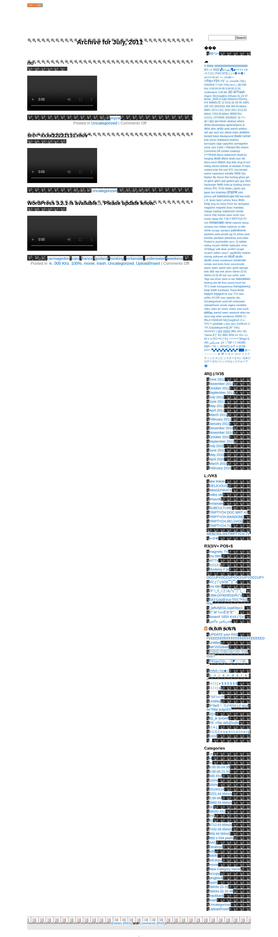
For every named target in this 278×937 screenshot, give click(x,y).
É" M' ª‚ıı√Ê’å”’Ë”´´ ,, (224, 612)
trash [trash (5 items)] (213, 290)
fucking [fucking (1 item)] (234, 177)
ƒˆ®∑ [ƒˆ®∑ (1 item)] (225, 338)
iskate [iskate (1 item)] (228, 188)
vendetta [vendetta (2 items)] (241, 305)
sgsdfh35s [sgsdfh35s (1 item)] (235, 252)
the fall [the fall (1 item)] (217, 282)
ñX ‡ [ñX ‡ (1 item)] (206, 338)
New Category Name (225, 869)
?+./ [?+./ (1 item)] (243, 117)
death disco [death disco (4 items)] (221, 158)
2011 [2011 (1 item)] (234, 110)
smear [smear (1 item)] (215, 260)
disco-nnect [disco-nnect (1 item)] (210, 162)
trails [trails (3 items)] (213, 286)
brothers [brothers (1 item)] (234, 139)
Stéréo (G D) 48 (221, 891)
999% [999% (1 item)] (207, 110)
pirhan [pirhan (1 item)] (240, 234)
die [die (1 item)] (243, 158)
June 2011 (217, 401)
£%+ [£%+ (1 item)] (239, 331)
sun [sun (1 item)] (229, 275)
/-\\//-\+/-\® (216, 697)
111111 (214, 565)
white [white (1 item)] (219, 316)
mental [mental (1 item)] (239, 211)
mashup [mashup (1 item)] (217, 211)
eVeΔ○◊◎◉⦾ (219, 671)
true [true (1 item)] (230, 293)
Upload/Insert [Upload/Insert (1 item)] (211, 305)
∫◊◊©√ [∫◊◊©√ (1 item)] (207, 350)
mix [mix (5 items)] (214, 215)
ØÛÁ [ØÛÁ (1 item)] (231, 335)
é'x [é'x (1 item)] (236, 335)
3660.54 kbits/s (220, 802)
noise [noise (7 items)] (222, 226)
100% (76, 263)
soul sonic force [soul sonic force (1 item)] (221, 264)
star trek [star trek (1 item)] (219, 271)
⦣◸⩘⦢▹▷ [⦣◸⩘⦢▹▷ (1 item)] (236, 353)
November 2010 (221, 432)
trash (101, 263)
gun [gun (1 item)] (237, 181)
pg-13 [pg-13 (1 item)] (232, 234)
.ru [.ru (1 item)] (226, 81)
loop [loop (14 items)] (207, 203)
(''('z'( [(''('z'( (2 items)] (211, 73)
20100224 (216, 789)
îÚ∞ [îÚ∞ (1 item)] (241, 335)
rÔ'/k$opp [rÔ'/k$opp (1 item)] (209, 249)
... (210, 740)
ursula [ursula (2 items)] (223, 305)
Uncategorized (104, 123)
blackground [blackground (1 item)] (226, 136)
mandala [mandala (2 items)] (238, 207)
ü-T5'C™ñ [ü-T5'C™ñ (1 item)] (215, 338)
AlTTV (213, 560)
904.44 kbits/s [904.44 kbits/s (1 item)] (239, 106)
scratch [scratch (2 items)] (208, 252)
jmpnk (115, 118)
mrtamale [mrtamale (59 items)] (216, 222)
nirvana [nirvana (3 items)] (208, 226)
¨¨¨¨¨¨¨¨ (213, 692)
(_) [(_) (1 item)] (230, 73)
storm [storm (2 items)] (228, 271)
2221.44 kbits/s (220, 794)
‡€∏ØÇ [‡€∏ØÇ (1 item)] (241, 342)
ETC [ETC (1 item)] (231, 169)
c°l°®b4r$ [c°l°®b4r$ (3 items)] (210, 154)
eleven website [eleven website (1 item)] (220, 166)
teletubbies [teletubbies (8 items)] (243, 279)
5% (211, 816)
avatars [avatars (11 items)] (244, 132)
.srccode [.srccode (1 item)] (234, 81)
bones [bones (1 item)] (213, 139)
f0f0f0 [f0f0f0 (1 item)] (237, 173)
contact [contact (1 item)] (225, 151)
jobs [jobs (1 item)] (240, 192)
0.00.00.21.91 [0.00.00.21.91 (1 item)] (233, 88)
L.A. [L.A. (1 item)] (206, 200)
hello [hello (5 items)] (220, 184)
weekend (175, 258)
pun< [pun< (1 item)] (232, 241)
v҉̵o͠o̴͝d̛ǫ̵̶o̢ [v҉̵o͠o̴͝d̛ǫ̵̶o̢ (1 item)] (208, 312)
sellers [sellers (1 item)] (217, 252)
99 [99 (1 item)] (240, 102)
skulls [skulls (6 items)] (239, 256)
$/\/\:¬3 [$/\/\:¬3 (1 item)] (208, 69)
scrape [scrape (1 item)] (240, 249)
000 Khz (61, 263)
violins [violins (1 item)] (232, 308)
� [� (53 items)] (206, 366)
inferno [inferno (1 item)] (208, 188)
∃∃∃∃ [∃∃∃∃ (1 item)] (216, 69)
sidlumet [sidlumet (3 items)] (218, 256)
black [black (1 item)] (216, 136)
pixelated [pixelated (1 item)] (219, 237)
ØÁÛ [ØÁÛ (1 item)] (225, 335)
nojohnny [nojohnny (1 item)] (232, 226)
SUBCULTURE (220, 508)
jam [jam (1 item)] (243, 188)
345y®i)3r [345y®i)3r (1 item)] (219, 106)
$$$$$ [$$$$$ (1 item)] (210, 65)
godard (101, 258)
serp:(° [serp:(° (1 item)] (225, 252)
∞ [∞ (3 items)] (237, 346)
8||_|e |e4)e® (218, 718)
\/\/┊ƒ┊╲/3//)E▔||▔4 (223, 582)
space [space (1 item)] (207, 267)
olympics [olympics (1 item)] (225, 230)
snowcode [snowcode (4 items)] (239, 260)
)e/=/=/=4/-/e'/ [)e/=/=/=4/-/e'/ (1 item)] (211, 77)
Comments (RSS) (152, 923)
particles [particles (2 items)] (209, 234)
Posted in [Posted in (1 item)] (209, 241)
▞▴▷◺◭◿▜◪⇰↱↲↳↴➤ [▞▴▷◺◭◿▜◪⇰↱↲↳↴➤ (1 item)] (234, 69)
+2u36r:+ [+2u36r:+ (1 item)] (229, 77)
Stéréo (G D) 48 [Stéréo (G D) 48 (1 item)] (213, 275)
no (30, 63)
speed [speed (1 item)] (222, 267)
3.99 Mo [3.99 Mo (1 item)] (222, 92)
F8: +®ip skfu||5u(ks (224, 723)
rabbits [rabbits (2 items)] (243, 241)
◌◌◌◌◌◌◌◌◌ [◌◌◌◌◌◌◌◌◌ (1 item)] (210, 353)
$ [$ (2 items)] (205, 65)
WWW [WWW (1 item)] (238, 316)
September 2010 (221, 441)
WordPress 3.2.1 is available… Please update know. (91, 203)
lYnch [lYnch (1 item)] (230, 203)
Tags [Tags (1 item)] (207, 279)
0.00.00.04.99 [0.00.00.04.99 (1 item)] (216, 88)
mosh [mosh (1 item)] (236, 215)
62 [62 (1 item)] (233, 102)
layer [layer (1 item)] (219, 200)
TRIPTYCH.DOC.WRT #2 (228, 512)
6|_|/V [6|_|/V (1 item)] (241, 96)
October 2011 (219, 388)
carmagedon (58, 258)
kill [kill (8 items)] (237, 196)
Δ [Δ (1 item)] (248, 338)
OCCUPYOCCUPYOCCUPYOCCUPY (235, 577)
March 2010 (218, 463)
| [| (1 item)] (216, 331)
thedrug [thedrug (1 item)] (208, 282)
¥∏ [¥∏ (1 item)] (245, 331)
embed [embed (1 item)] (208, 169)
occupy (214, 873)
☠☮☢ (213, 538)
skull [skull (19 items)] (231, 256)
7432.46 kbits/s (220, 829)
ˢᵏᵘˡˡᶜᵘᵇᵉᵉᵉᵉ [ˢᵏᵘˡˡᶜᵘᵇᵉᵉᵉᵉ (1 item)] (234, 338)
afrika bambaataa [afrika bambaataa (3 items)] (214, 124)
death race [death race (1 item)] (235, 158)
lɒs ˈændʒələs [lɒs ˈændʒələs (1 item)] (241, 203)
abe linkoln (217, 481)
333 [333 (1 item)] (211, 106)
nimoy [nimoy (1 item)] (245, 222)
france (87, 258)
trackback (216, 896)
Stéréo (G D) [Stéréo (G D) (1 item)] (240, 271)
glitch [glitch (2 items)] (217, 181)
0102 (213, 736)
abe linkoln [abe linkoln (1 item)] (220, 121)
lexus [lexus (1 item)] (235, 200)
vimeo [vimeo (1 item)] (224, 308)
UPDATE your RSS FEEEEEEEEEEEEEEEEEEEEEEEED (236, 636)
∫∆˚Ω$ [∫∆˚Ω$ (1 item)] (242, 346)
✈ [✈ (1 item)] (229, 353)
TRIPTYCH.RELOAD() (226, 521)
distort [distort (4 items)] (221, 162)
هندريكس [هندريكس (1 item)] (214, 342)
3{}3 (212, 714)
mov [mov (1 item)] (242, 215)
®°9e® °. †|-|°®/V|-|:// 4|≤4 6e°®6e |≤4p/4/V (227, 707)
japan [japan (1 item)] (207, 192)
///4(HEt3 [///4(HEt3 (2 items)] (209, 84)
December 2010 (221, 428)
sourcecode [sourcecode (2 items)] (237, 264)
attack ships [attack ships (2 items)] (231, 132)
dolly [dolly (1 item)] (234, 162)
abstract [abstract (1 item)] (231, 121)
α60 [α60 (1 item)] (206, 342)
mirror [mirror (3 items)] (207, 214)
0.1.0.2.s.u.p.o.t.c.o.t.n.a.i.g (229, 731)
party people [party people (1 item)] (222, 234)
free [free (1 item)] (227, 177)
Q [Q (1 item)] (237, 241)
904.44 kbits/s (219, 833)
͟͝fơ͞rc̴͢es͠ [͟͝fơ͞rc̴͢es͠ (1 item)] (243, 338)
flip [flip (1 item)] (214, 177)
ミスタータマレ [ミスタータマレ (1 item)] (233, 358)
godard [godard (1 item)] (230, 181)
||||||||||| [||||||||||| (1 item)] (226, 331)
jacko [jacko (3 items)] (237, 188)
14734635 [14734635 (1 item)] (219, 117)
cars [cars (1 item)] (213, 147)
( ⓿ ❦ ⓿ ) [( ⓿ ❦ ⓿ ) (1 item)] (239, 73)
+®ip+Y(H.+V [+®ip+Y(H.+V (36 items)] (214, 81)
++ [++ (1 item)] (221, 77)
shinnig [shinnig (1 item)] (208, 256)
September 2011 (221, 393)
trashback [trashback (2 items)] (223, 290)
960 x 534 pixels (221, 838)
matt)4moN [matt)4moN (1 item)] (229, 211)
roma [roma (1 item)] (244, 245)
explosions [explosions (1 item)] (218, 173)
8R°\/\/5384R (219, 647)
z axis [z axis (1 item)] (227, 323)
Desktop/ (216, 847)
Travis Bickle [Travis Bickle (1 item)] (237, 290)
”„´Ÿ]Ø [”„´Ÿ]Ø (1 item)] (228, 342)
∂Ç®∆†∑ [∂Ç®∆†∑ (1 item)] (225, 346)
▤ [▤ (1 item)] (246, 350)
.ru (211, 754)
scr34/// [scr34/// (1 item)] (231, 249)
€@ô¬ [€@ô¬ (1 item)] (207, 346)
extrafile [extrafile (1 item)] (229, 173)
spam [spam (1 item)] (215, 267)
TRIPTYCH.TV (220, 526)
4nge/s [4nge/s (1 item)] (208, 96)
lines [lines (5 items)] (241, 200)
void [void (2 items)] (239, 308)
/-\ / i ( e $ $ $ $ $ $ (223, 683)
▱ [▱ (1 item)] (249, 350)
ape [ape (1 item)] (211, 132)
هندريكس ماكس (220, 621)
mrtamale (134, 258)
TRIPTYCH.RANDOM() (226, 517)
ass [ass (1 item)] (222, 132)
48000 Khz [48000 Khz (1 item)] (236, 113)
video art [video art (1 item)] (215, 308)
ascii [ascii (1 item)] (216, 132)
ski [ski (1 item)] (225, 256)
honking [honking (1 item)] (237, 184)
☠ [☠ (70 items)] (222, 354)
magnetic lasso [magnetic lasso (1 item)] (224, 207)
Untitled (215, 643)
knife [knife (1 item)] (247, 196)
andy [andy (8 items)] (220, 128)
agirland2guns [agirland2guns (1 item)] (234, 124)
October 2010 (219, 437)
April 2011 (216, 410)
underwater (155, 258)
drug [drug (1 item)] (239, 162)
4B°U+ (214, 53)
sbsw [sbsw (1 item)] (224, 249)
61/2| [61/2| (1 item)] (228, 102)
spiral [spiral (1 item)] (235, 267)
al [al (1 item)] (243, 124)
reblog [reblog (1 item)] (207, 245)
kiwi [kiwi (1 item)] (242, 196)
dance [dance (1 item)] (220, 154)
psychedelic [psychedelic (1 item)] (221, 241)
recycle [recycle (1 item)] (216, 245)
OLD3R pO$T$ (222, 629)
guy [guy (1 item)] (242, 181)
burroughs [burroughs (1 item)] (209, 143)
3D (211, 807)
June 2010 (217, 450)
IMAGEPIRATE (220, 490)
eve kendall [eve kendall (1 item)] (240, 169)
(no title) (215, 556)
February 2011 (220, 419)
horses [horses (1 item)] (246, 184)
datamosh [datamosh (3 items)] (230, 154)
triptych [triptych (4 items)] (208, 294)
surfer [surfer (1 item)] (236, 275)
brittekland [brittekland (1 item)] (223, 139)
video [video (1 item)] (207, 308)
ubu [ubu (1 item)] (238, 297)
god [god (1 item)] (223, 181)
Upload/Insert (148, 263)
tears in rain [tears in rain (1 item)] (228, 279)
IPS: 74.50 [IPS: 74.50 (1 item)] (218, 188)
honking (117, 258)
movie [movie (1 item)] (207, 218)
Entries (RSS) (122, 923)
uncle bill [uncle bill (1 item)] (226, 301)
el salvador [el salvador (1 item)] (235, 166)
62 (211, 820)
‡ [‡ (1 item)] (235, 342)
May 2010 (216, 455)
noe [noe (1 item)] (216, 226)
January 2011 (219, 424)
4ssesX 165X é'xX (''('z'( (227, 617)
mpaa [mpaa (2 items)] (215, 218)
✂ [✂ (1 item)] (226, 353)
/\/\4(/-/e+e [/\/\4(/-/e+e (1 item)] (229, 84)
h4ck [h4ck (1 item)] (248, 181)
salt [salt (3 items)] (218, 248)
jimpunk (215, 499)
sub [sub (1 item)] (225, 275)
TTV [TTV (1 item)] (235, 293)
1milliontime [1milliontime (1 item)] (210, 92)
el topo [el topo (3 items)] (246, 165)
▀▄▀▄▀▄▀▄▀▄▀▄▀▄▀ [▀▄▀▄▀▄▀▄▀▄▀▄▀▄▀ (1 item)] (224, 350)
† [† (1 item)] (233, 342)
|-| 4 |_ (214, 727)
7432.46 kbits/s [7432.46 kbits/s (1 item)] (220, 113)
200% (213, 785)
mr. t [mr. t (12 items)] (222, 218)
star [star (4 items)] (212, 271)
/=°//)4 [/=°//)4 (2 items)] (218, 84)
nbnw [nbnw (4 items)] (228, 222)
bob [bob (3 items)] (206, 139)
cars (75, 258)
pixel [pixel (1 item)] (247, 234)
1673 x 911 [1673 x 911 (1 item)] (217, 110)
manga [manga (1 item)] (208, 211)
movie (89, 263)
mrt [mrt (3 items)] (206, 222)
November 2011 (221, 384)
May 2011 (216, 406)
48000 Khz (217, 811)
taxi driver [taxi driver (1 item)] (215, 279)
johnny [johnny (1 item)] (207, 196)
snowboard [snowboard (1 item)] (226, 260)
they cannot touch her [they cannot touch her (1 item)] (234, 282)
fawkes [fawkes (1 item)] (208, 177)
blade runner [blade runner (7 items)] (242, 136)
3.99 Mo (215, 798)
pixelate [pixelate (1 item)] (208, 237)
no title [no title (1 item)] (241, 226)
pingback (216, 878)
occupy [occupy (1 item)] (216, 230)
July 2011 (216, 397)
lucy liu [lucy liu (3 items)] (215, 203)
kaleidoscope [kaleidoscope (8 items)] (225, 196)
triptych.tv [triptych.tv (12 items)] (220, 294)
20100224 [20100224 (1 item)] (230, 117)
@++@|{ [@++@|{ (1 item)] (209, 121)
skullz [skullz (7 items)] (207, 260)
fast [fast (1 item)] (244, 173)
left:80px (215, 860)
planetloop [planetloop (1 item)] (230, 237)
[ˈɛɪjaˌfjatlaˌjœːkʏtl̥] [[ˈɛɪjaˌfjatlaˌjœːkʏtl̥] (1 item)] (218, 327)
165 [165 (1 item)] (206, 106)
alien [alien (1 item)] (213, 128)
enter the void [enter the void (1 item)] (220, 169)
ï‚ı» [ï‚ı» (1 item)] (246, 335)
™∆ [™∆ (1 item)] (214, 346)
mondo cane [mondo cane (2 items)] (224, 215)
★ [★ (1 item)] (219, 353)
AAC (212, 842)
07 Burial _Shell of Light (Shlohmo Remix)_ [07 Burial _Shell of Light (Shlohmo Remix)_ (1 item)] (226, 97)
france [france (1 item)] (220, 177)
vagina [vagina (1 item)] (231, 305)
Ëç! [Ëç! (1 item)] (220, 335)
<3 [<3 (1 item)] (205, 73)
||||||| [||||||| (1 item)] (220, 331)
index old (216, 495)
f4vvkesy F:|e (219, 569)
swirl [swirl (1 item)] (242, 275)
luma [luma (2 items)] (223, 203)
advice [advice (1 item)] (240, 121)
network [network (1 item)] (236, 222)
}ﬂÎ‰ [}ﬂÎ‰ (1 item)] (233, 331)
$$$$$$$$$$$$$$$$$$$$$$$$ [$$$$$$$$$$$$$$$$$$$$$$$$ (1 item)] (230, 65)
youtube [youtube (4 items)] (218, 323)
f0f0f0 (213, 856)
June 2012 (217, 379)
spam (213, 882)
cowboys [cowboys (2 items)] (235, 151)
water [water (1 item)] (225, 312)
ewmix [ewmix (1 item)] (207, 173)
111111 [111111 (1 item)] (208, 117)
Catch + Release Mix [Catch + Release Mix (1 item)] (228, 147)
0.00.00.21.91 (219, 771)
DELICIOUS (218, 486)
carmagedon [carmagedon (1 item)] (241, 143)
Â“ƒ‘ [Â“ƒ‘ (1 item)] (215, 335)
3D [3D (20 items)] (230, 92)
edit (212, 851)
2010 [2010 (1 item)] (227, 110)
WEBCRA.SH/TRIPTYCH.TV (228, 534)
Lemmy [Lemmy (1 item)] (227, 200)
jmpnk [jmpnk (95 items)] (232, 192)
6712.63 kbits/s (220, 825)
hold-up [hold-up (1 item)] (228, 184)
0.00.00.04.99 (219, 767)
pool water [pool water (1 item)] (242, 237)
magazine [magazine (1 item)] (209, 207)
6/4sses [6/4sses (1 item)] (232, 96)
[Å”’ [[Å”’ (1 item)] (231, 327)
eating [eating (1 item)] (207, 166)
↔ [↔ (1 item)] (218, 346)
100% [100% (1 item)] (246, 102)
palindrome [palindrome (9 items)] (238, 230)
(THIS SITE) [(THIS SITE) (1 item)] (221, 73)
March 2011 (218, 415)
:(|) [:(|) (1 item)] (238, 117)
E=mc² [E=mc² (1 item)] (247, 162)
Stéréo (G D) (218, 887)
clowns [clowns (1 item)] (244, 147)
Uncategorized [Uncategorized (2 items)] (212, 301)
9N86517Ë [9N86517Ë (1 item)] (214, 102)
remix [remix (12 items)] (224, 245)
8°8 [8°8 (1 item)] (206, 102)
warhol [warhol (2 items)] (217, 312)
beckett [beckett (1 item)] (208, 136)
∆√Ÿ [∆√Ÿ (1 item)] (233, 346)
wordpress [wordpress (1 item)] (228, 316)
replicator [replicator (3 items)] (235, 245)
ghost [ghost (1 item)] (242, 177)
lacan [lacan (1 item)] (212, 200)
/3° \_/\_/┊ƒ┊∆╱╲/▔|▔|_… (227, 591)
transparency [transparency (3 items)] (225, 286)
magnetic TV (218, 551)
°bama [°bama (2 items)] (208, 335)
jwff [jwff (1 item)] (214, 196)
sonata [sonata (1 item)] (208, 264)
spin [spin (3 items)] (229, 267)
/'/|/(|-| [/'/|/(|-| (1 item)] (243, 81)
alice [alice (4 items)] (207, 128)
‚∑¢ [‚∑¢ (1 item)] (222, 342)
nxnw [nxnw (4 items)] (207, 230)
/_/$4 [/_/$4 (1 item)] (238, 84)
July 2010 (216, 446)
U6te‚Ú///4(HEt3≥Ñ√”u (225, 595)
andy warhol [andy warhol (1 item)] (231, 128)
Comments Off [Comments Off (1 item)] (212, 151)
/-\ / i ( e (215, 688)
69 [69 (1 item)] (236, 102)
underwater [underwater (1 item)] (239, 301)
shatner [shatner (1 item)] (246, 252)
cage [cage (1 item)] (219, 143)
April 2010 (216, 459)
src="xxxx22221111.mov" (58, 135)
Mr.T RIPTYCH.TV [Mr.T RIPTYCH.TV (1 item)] (236, 218)
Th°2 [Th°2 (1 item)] (207, 286)
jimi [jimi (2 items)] (213, 192)
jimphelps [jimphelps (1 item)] (221, 192)
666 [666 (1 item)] (228, 106)
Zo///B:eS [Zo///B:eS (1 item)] (242, 323)
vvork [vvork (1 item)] (245, 308)
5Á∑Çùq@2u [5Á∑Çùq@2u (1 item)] (220, 96)
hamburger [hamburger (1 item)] (210, 184)
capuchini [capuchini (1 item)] (228, 143)
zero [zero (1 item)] (233, 323)
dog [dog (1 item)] (228, 162)
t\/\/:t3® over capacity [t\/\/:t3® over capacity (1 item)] (223, 297)
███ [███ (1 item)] (241, 350)
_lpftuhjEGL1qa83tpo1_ (226, 608)
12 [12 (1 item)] (223, 102)
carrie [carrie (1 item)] (207, 147)
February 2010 (220, 468)
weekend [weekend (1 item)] (234, 312)
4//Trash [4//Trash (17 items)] (239, 92)
